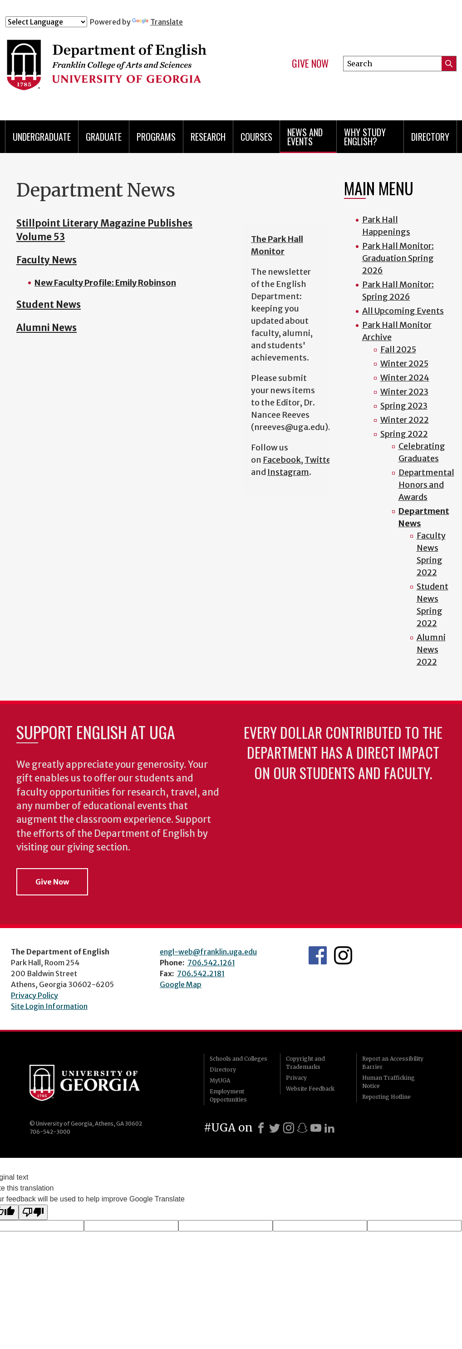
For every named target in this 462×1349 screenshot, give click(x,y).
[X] (274, 1127)
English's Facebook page (318, 955)
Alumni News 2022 (431, 649)
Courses (256, 136)
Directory (430, 136)
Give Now (310, 63)
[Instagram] (288, 1127)
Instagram (288, 472)
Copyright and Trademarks (305, 1062)
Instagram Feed (343, 955)
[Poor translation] (33, 1212)
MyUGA (220, 1080)
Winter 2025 (404, 363)
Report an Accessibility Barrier (392, 1062)
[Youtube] (315, 1127)
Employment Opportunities (228, 1095)
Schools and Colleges (238, 1058)
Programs (156, 136)
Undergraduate (42, 136)
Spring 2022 (404, 434)
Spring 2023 (404, 405)
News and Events (305, 136)
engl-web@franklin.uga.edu (208, 951)
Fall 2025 (398, 349)
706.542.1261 (211, 962)
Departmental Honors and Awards (426, 484)
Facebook (282, 460)
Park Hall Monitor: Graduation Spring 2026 (398, 258)
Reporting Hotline (386, 1096)
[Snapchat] (302, 1127)
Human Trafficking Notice (388, 1081)
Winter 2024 (404, 377)
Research (208, 136)
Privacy (296, 1077)
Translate (157, 21)
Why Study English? (365, 136)
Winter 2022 (404, 420)
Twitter (319, 460)
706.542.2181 (201, 973)
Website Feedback (310, 1088)
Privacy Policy (34, 995)
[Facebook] (261, 1127)
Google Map (181, 984)
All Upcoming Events (403, 311)
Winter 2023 (404, 391)
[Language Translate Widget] (46, 21)
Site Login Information (49, 1006)
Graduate (104, 136)
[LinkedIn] (329, 1127)
